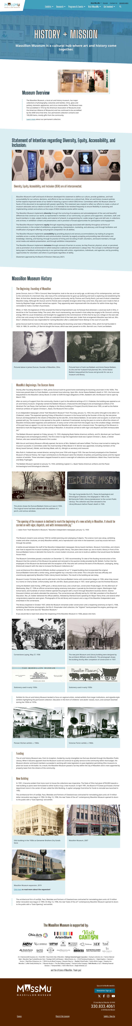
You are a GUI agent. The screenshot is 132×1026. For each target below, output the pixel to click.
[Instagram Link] (108, 996)
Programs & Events (75, 6)
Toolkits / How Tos (109, 1016)
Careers (19, 1016)
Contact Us (113, 3)
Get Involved (108, 6)
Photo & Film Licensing (63, 1016)
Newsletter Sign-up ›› (105, 990)
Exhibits (48, 6)
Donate (105, 3)
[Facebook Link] (104, 996)
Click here (17, 889)
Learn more (31, 119)
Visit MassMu (93, 6)
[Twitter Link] (99, 996)
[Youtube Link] (113, 996)
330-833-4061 (123, 3)
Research (59, 6)
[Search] (120, 7)
